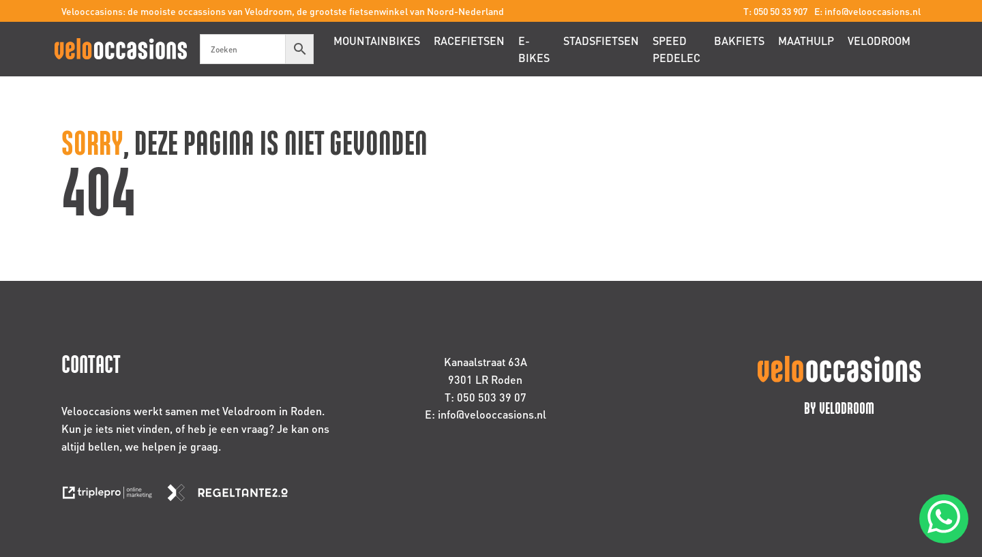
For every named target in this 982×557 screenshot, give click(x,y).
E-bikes (534, 49)
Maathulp (806, 40)
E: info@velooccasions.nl (867, 11)
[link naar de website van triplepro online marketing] (113, 497)
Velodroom (879, 40)
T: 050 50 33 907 (775, 11)
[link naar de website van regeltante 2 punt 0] (232, 497)
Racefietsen (469, 40)
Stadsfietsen (601, 40)
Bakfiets (739, 40)
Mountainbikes (376, 40)
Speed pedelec (676, 49)
